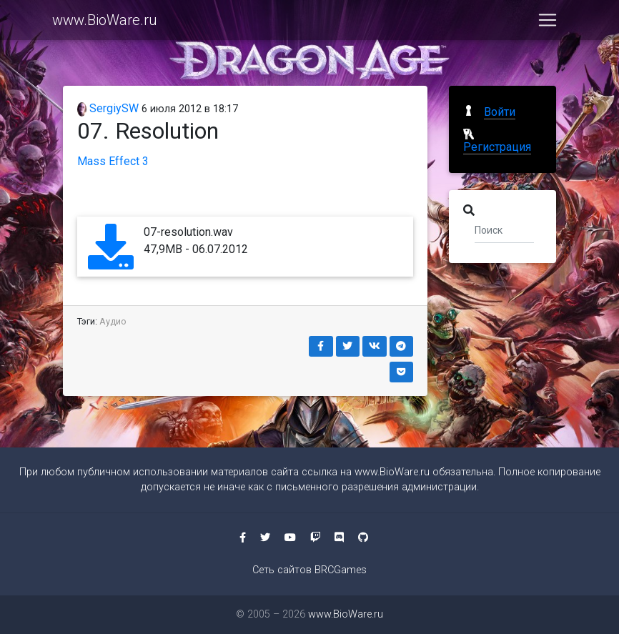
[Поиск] (504, 229)
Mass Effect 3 (113, 161)
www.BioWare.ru (104, 22)
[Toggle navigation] (547, 22)
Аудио (113, 321)
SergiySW (108, 108)
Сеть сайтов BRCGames (309, 570)
